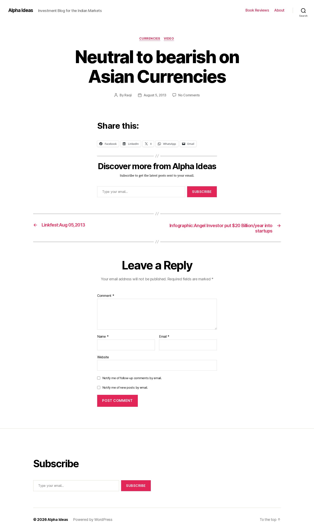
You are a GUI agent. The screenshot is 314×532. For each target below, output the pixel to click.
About (279, 10)
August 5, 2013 (154, 95)
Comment (105, 297)
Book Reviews (257, 10)
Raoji (128, 95)
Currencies (150, 39)
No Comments (189, 95)
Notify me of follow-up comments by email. (132, 379)
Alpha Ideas (21, 10)
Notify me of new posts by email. (125, 388)
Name (103, 337)
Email (164, 337)
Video (170, 39)
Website (103, 358)
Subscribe (202, 192)
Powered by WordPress (93, 520)
